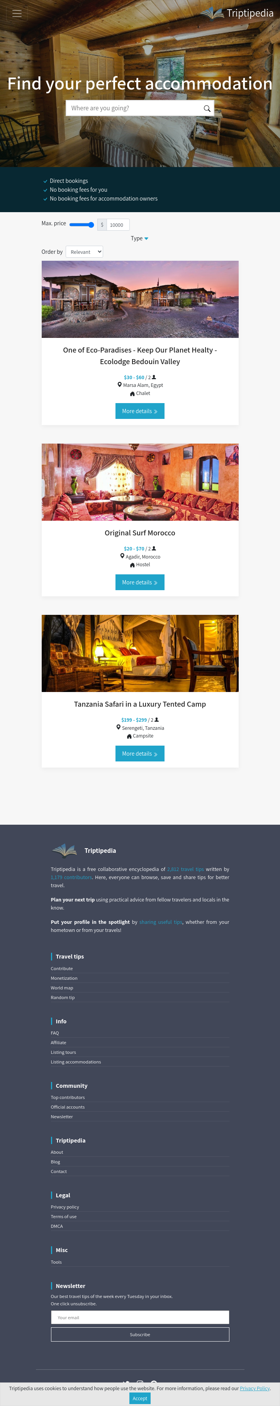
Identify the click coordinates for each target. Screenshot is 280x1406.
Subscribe (140, 1334)
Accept (140, 1398)
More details (140, 411)
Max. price (54, 223)
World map (62, 987)
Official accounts (68, 1107)
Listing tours (63, 1052)
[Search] (133, 108)
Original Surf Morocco (140, 533)
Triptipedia (236, 14)
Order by (52, 251)
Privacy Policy (255, 1388)
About (57, 1152)
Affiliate (58, 1042)
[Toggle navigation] (17, 13)
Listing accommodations (76, 1061)
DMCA (57, 1226)
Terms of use (64, 1216)
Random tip (63, 997)
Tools (56, 1262)
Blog (55, 1161)
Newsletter (62, 1116)
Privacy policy (65, 1206)
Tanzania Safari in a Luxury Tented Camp (140, 704)
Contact (59, 1171)
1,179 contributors (71, 877)
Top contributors (68, 1097)
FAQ (55, 1033)
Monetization (64, 978)
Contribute (62, 968)
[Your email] (140, 1317)
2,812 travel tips (185, 869)
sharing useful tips (160, 921)
